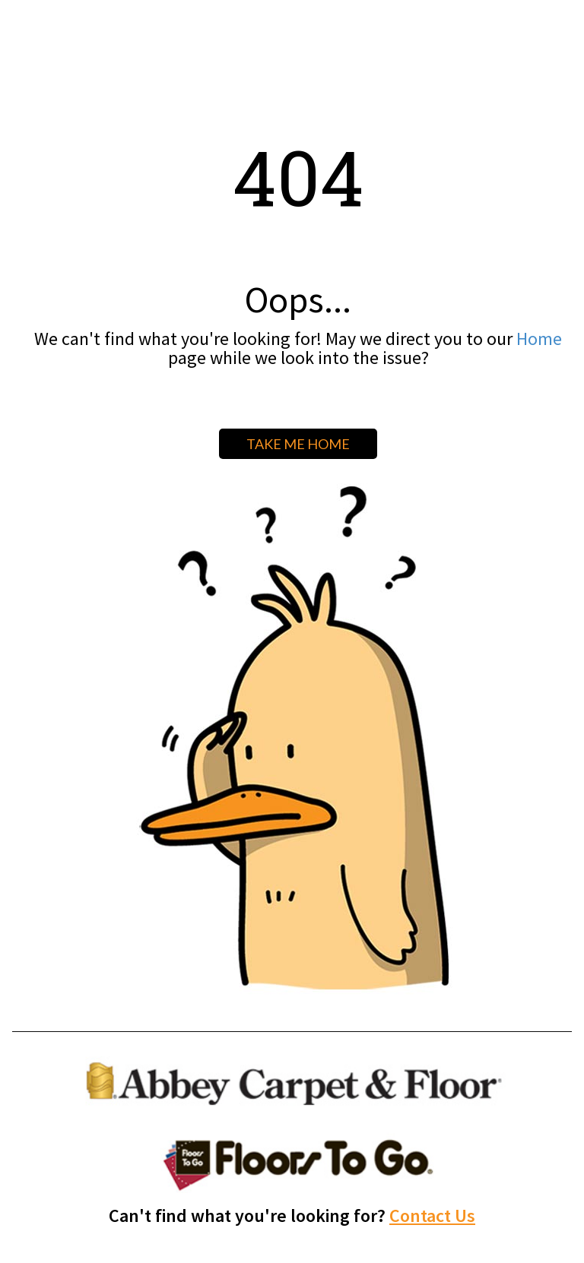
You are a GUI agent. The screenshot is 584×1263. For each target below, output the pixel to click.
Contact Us (432, 1215)
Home (539, 338)
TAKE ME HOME (298, 443)
